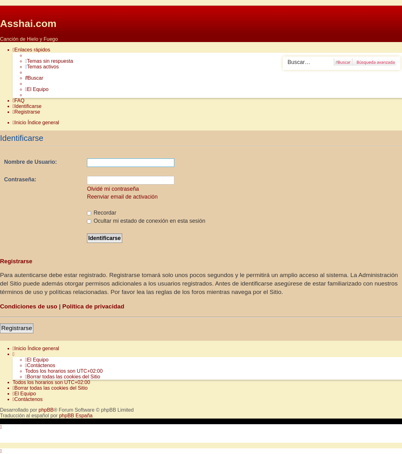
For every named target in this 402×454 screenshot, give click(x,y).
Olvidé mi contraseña (113, 189)
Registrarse (16, 328)
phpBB (46, 410)
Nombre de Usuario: (30, 162)
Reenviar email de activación (122, 197)
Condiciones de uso (28, 306)
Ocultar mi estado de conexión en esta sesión (146, 221)
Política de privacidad (93, 306)
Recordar (101, 213)
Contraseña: (20, 179)
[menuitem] (49, 61)
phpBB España (76, 415)
